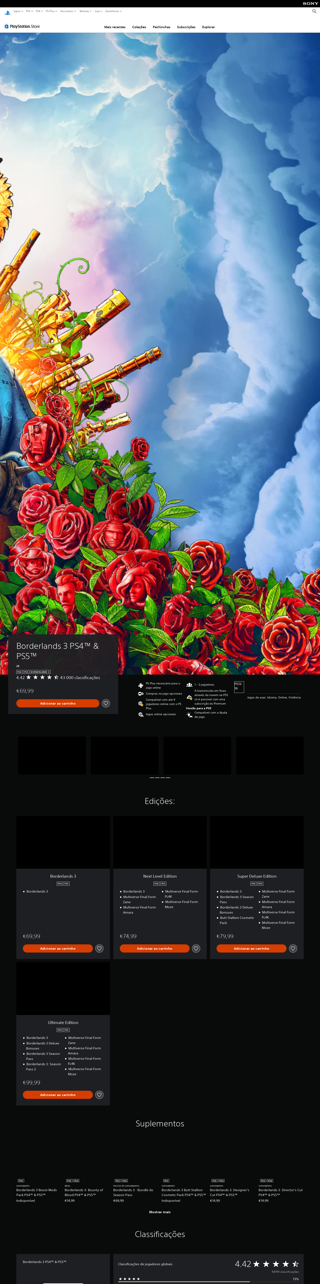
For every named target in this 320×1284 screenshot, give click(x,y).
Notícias (84, 11)
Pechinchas (161, 23)
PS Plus (50, 11)
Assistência (112, 11)
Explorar (208, 23)
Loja (97, 11)
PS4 (38, 11)
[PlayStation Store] (23, 22)
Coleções (139, 23)
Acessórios (66, 11)
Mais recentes (115, 23)
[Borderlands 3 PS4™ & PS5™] (52, 752)
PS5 (28, 11)
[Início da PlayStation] (7, 11)
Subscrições (186, 23)
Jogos (17, 11)
